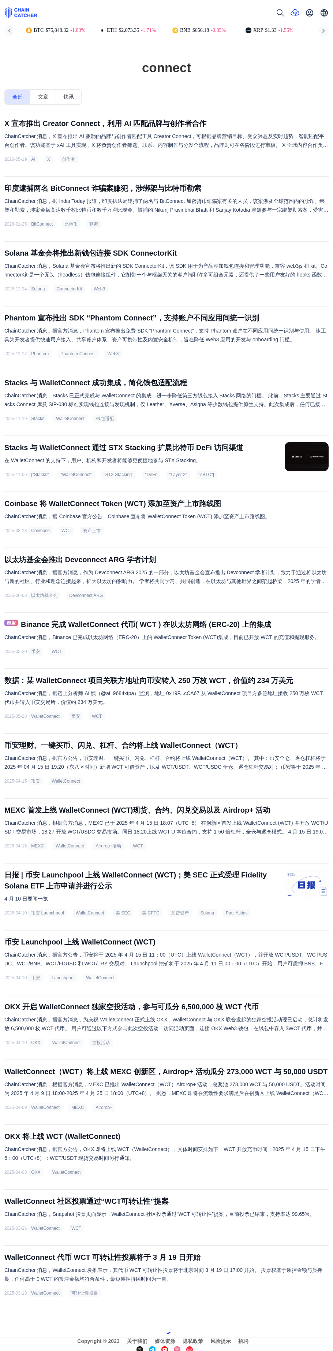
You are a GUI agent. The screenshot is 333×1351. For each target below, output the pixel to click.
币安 (35, 651)
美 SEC (123, 913)
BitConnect (42, 224)
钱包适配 (105, 418)
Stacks (37, 418)
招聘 (243, 1341)
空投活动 (101, 1042)
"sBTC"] (206, 474)
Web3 (99, 289)
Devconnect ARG (86, 595)
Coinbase (40, 530)
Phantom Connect (78, 353)
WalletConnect (70, 418)
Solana (38, 289)
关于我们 (137, 1341)
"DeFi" (151, 474)
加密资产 (180, 913)
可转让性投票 (84, 1293)
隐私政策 (193, 1341)
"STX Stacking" (118, 474)
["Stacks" (40, 474)
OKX (35, 1042)
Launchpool (63, 977)
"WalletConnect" (76, 474)
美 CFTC (150, 913)
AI (33, 159)
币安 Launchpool (47, 913)
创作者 (68, 159)
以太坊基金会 (44, 595)
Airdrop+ (104, 1107)
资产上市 (92, 530)
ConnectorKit (69, 289)
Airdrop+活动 (108, 846)
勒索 (93, 224)
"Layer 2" (178, 474)
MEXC (37, 846)
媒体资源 (165, 1341)
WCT (66, 530)
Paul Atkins (236, 913)
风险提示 (220, 1341)
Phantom (40, 353)
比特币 (71, 224)
